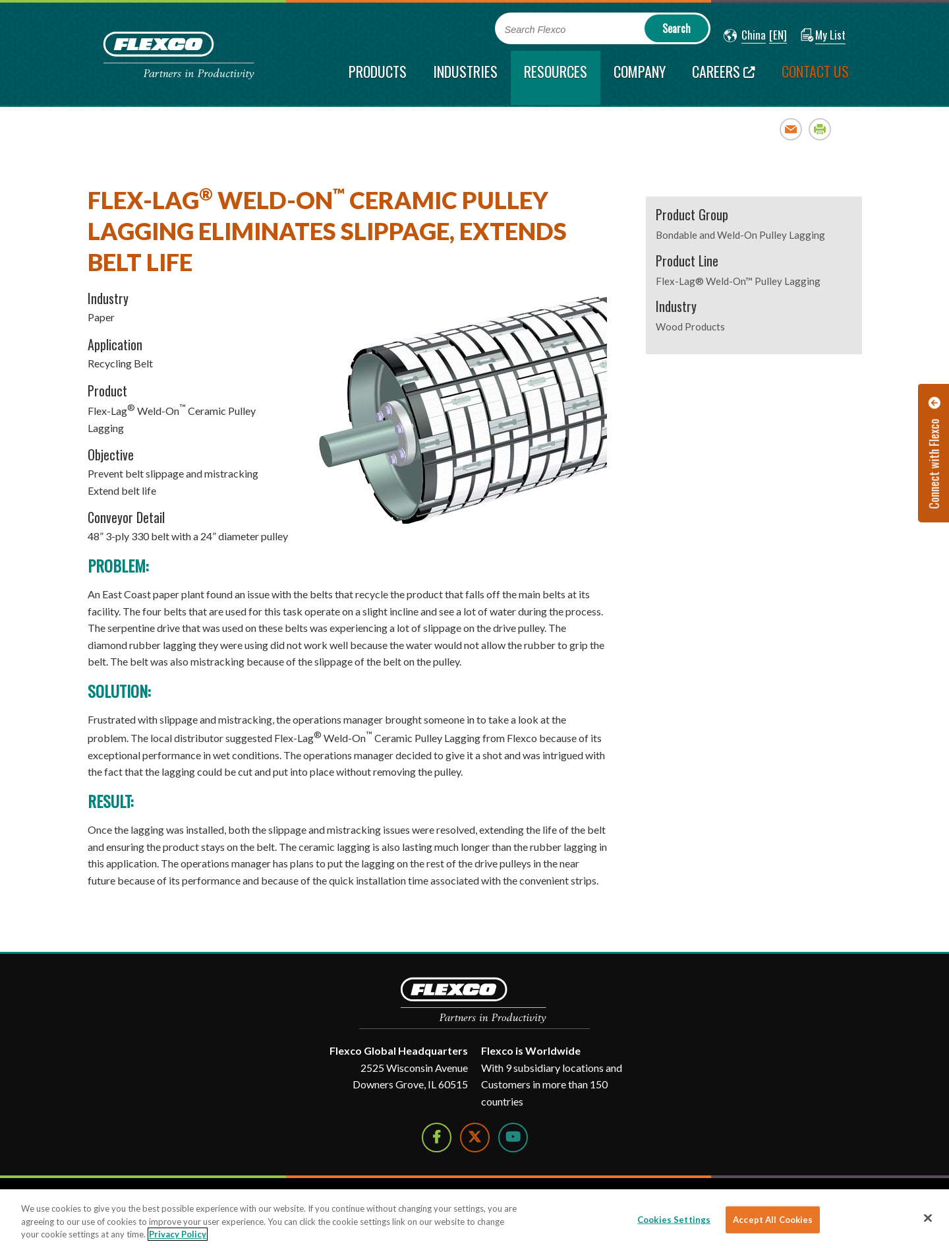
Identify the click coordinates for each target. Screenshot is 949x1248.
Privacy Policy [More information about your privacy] (177, 1234)
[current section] (555, 78)
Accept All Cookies (773, 1219)
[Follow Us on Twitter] (475, 1137)
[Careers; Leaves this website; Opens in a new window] (723, 78)
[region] (474, 1218)
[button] (745, 36)
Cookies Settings (673, 1219)
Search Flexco (535, 29)
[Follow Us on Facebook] (436, 1137)
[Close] (927, 1217)
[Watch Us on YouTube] (513, 1137)
